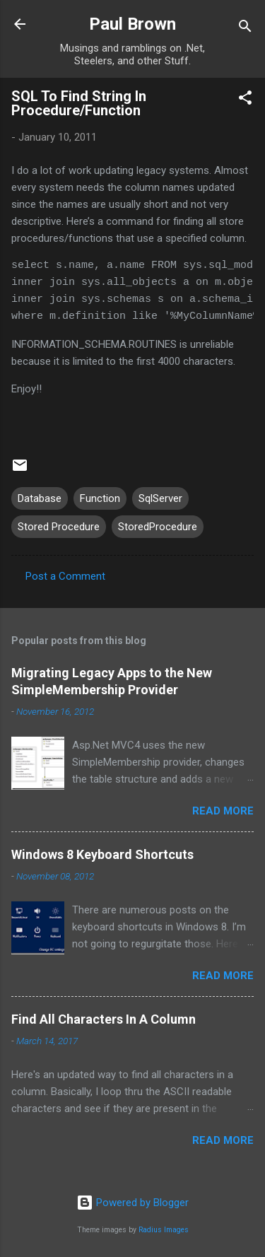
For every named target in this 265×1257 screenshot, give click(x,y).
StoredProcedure (157, 526)
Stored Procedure (59, 526)
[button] (245, 100)
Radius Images (164, 1229)
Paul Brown (132, 24)
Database (39, 498)
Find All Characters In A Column (103, 1019)
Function (100, 498)
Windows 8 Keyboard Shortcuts (102, 854)
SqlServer (160, 498)
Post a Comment (65, 576)
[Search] (245, 28)
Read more (223, 811)
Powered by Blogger (132, 1202)
